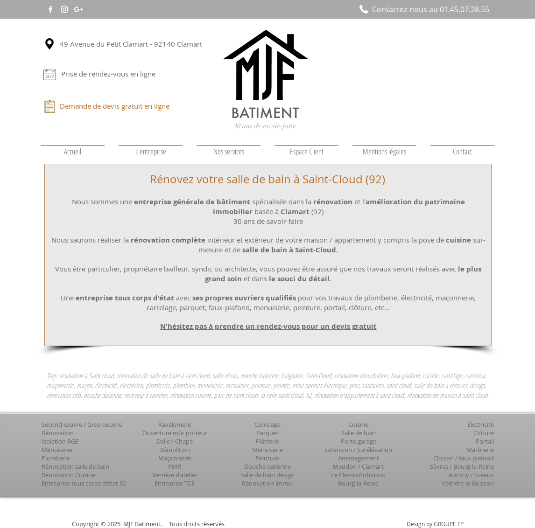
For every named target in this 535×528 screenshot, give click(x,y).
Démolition (174, 449)
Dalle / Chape (174, 441)
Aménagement (358, 458)
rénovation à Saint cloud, (87, 375)
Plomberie (56, 458)
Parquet (267, 433)
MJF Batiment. (142, 524)
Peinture (267, 458)
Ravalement (174, 424)
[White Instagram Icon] (64, 9)
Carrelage (267, 424)
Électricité (480, 424)
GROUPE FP (449, 524)
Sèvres (439, 466)
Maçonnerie (174, 458)
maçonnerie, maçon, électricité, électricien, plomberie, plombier (120, 385)
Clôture (483, 433)
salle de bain (258, 179)
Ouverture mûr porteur (174, 433)
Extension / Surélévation (358, 449)
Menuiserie (57, 449)
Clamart (373, 466)
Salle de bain (358, 433)
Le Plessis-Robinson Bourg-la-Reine (358, 479)
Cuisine (358, 424)
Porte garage (358, 441)
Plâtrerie (267, 441)
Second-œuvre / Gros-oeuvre (82, 424)
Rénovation (58, 433)
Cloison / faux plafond (463, 458)
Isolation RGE (60, 441)
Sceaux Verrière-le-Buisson (468, 479)
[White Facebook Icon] (50, 9)
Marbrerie (480, 449)
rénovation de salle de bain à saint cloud (163, 375)
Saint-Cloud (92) (344, 179)
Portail (485, 441)
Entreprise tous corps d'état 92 (84, 483)
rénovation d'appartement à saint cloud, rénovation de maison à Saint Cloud (401, 395)
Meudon (345, 466)
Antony (459, 475)
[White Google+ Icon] (78, 9)
